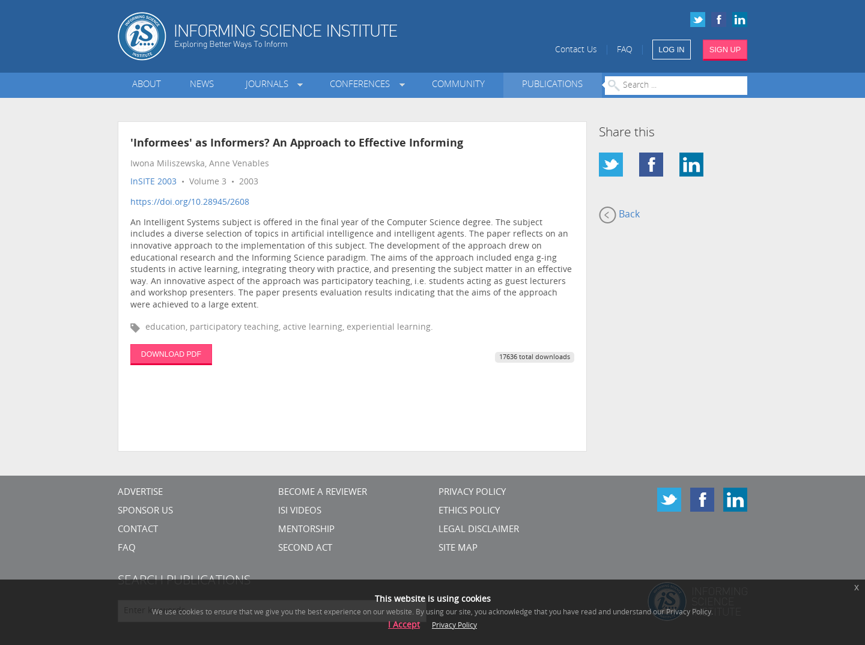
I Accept (404, 625)
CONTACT (138, 529)
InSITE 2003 (153, 182)
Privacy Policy (472, 492)
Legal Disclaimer (479, 529)
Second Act (305, 548)
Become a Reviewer (322, 492)
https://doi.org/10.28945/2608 (189, 202)
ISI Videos (299, 511)
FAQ (625, 50)
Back (619, 215)
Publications (552, 84)
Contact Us (576, 50)
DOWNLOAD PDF (171, 354)
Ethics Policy (469, 511)
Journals (269, 84)
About (146, 84)
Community (458, 84)
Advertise (140, 492)
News (202, 84)
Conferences (362, 84)
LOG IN (671, 49)
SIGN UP (725, 49)
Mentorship (306, 529)
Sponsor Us (145, 511)
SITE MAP (458, 548)
